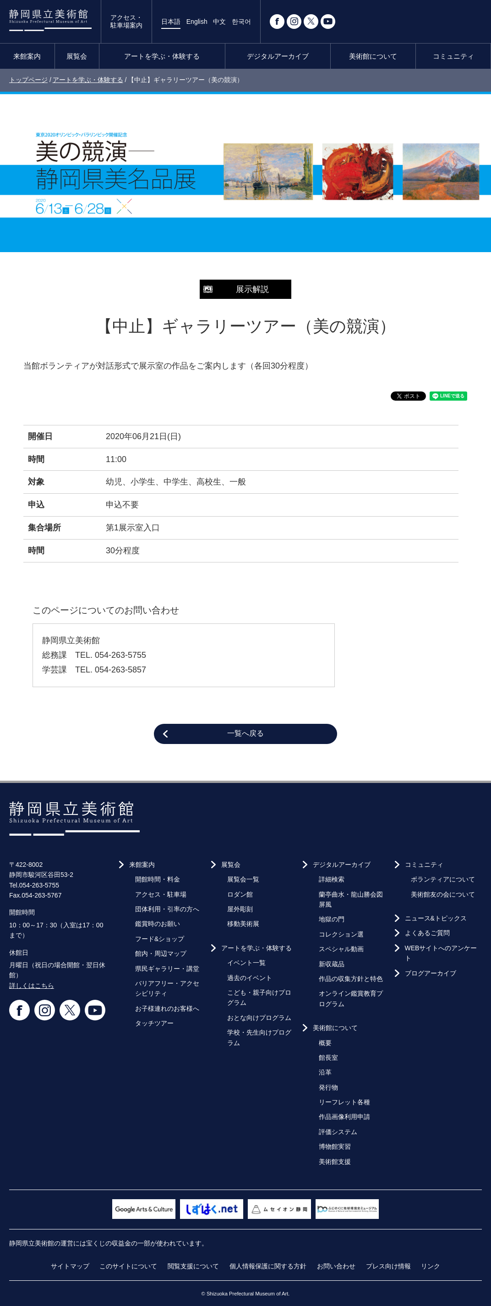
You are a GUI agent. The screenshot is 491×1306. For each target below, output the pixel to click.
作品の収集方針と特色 (351, 978)
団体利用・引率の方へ (167, 909)
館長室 (328, 1057)
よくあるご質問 (427, 933)
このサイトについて (128, 1266)
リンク (430, 1266)
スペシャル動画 (341, 949)
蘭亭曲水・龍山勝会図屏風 (351, 899)
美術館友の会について (443, 894)
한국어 (241, 21)
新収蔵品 (331, 964)
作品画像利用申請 (344, 1116)
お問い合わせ (336, 1266)
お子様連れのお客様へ (167, 1008)
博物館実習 (335, 1146)
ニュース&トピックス (436, 918)
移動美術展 (243, 923)
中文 (219, 21)
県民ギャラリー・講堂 (167, 968)
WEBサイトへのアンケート (441, 953)
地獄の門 (331, 919)
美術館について (373, 56)
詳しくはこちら (31, 985)
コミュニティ (453, 56)
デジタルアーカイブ (278, 56)
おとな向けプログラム (259, 1017)
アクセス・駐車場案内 (126, 21)
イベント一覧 (246, 962)
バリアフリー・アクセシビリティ (167, 988)
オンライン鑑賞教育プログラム (351, 998)
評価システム (338, 1131)
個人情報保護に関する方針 (267, 1266)
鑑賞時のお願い (157, 923)
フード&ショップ (159, 938)
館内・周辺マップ (160, 953)
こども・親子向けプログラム (259, 997)
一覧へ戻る (245, 733)
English (196, 21)
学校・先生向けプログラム (259, 1037)
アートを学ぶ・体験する (162, 56)
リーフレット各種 (344, 1102)
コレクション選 (341, 934)
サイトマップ (70, 1266)
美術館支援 (335, 1161)
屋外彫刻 (240, 909)
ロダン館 (240, 894)
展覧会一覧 (243, 879)
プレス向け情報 (388, 1266)
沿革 (325, 1072)
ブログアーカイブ (430, 973)
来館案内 (27, 56)
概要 (325, 1043)
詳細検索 (331, 879)
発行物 (328, 1087)
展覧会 (76, 56)
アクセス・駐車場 (160, 894)
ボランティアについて (443, 879)
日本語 (170, 21)
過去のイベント (249, 977)
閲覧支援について (193, 1266)
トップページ (28, 79)
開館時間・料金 (157, 879)
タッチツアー (154, 1023)
